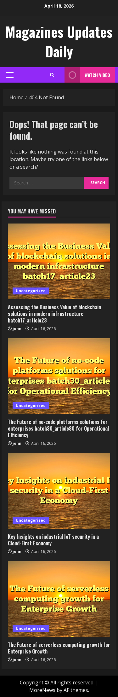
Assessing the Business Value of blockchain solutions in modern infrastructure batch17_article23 (54, 313)
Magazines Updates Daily (59, 41)
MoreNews (42, 690)
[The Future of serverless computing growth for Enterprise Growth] (59, 599)
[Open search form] (52, 75)
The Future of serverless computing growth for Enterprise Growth (59, 648)
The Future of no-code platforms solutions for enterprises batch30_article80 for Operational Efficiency (58, 428)
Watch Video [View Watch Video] (87, 75)
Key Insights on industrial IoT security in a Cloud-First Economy (53, 540)
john (17, 328)
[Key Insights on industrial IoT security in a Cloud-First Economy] (59, 491)
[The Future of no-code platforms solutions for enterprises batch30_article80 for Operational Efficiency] (59, 376)
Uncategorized (31, 290)
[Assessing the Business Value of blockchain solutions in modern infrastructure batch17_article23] (59, 261)
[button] (10, 75)
